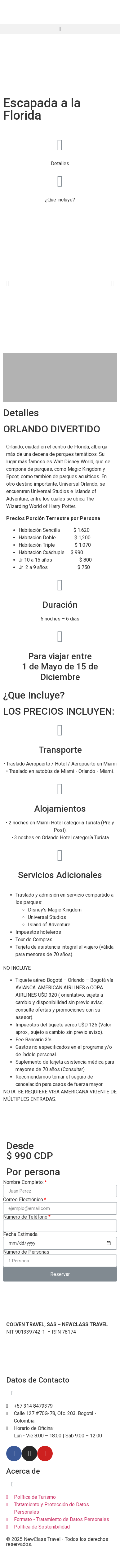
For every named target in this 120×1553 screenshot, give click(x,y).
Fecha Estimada (20, 1234)
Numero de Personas (26, 1252)
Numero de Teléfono (25, 1217)
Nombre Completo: (23, 1182)
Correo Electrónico (23, 1199)
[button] (60, 29)
